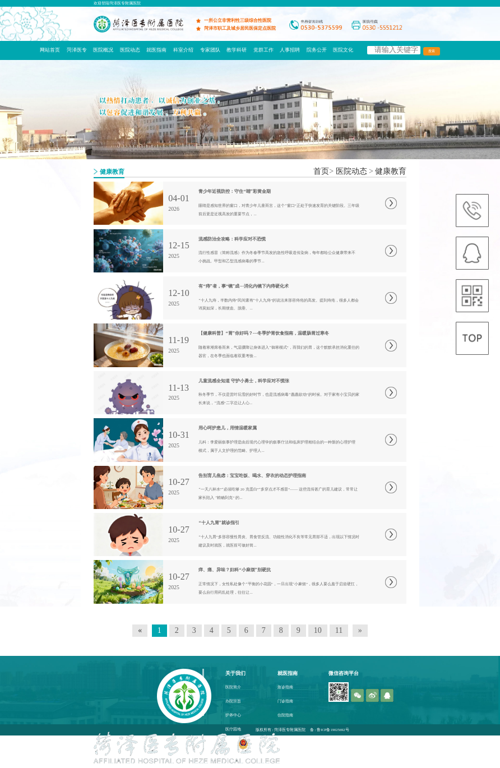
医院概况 (103, 50)
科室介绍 (183, 50)
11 (338, 630)
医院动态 (130, 50)
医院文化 (343, 50)
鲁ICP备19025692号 (333, 730)
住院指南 (285, 715)
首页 (321, 171)
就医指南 (156, 50)
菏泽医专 (77, 50)
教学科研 (236, 50)
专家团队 (210, 50)
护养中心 (233, 715)
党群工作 (263, 50)
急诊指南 (285, 687)
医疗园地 (233, 729)
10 (318, 630)
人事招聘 (290, 50)
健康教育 (390, 171)
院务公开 (317, 50)
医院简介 (233, 687)
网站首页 (50, 50)
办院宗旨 (233, 701)
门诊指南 (285, 701)
